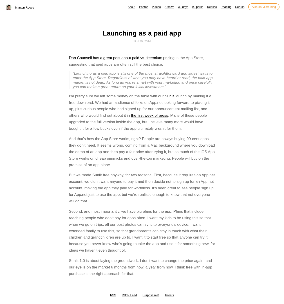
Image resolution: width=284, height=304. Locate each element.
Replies (212, 7)
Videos (156, 7)
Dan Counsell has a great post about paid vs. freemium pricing (122, 58)
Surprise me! (151, 295)
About (131, 7)
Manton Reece (24, 7)
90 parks (197, 7)
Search (239, 7)
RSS (113, 295)
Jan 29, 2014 (142, 41)
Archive (169, 7)
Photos (143, 7)
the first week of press (149, 115)
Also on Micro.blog (264, 7)
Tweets (169, 295)
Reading (226, 7)
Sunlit (169, 96)
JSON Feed (129, 295)
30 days (183, 7)
